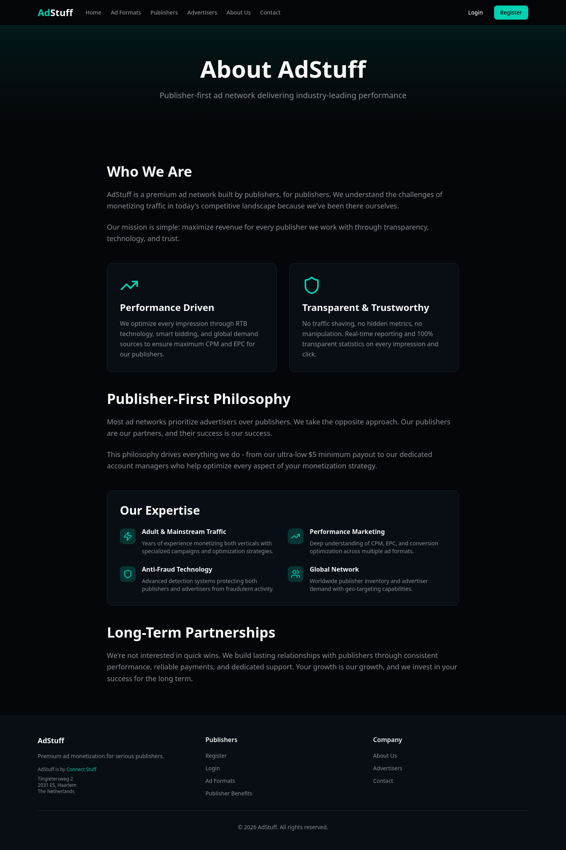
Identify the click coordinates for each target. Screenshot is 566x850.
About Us (239, 12)
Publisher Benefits (229, 793)
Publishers (164, 12)
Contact (270, 12)
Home (93, 12)
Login (475, 12)
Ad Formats (126, 12)
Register (511, 12)
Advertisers (202, 12)
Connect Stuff (81, 769)
